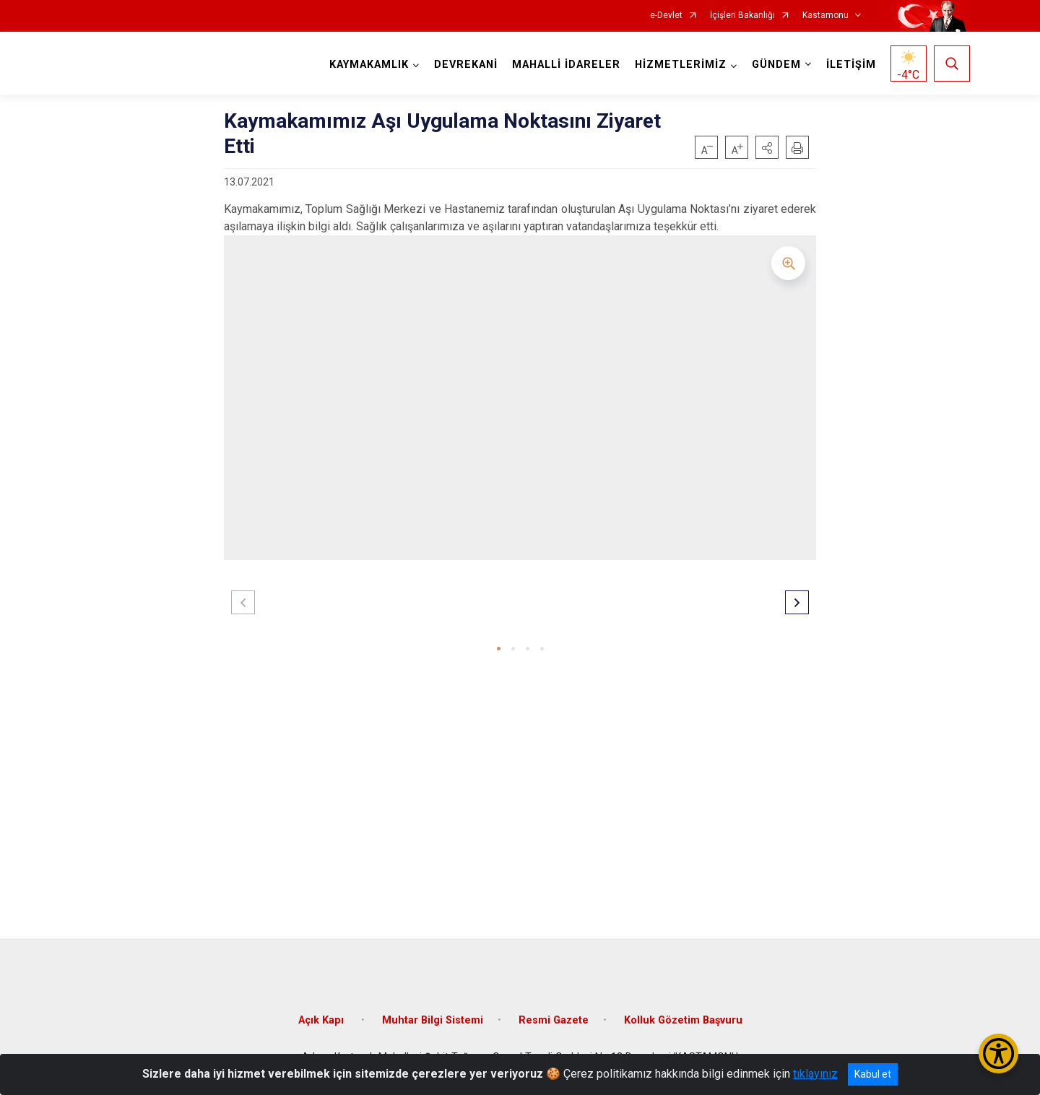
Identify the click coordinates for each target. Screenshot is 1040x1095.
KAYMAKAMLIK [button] (369, 64)
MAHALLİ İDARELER (566, 64)
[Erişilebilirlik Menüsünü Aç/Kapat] (998, 1053)
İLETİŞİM (851, 64)
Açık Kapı (322, 1019)
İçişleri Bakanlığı (742, 15)
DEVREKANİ (466, 64)
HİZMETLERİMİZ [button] (681, 64)
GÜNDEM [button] (776, 64)
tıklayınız (815, 1074)
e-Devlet (666, 15)
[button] (767, 147)
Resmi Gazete (554, 1019)
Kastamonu (825, 15)
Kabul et (872, 1074)
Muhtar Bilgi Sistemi (432, 1019)
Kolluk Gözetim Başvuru (683, 1019)
